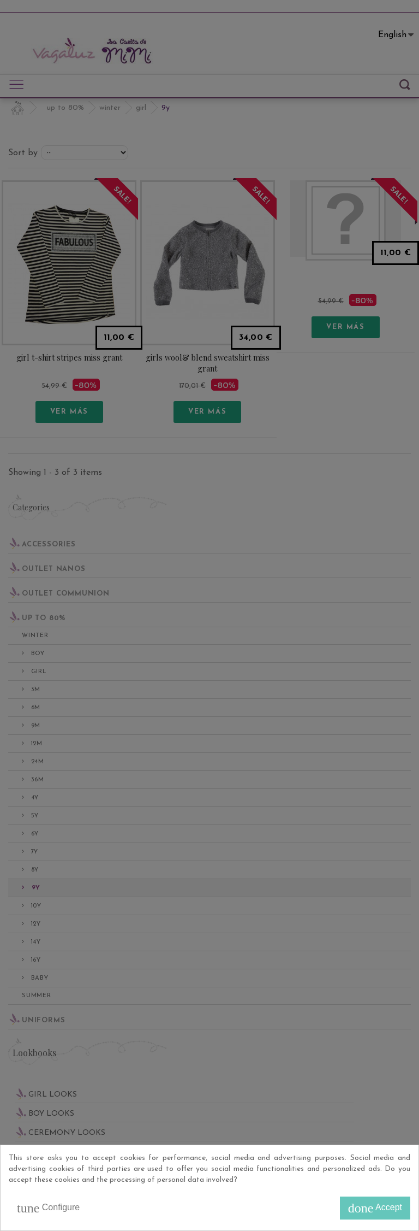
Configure (48, 1208)
